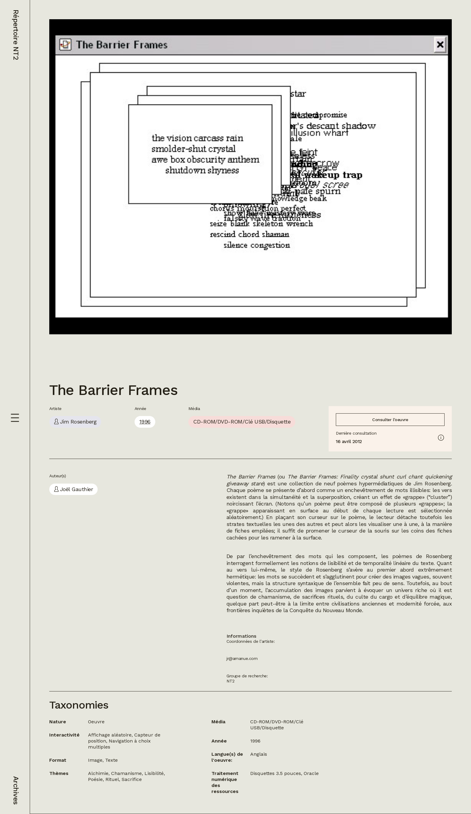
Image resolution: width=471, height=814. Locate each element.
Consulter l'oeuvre (390, 419)
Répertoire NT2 (16, 35)
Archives (16, 790)
